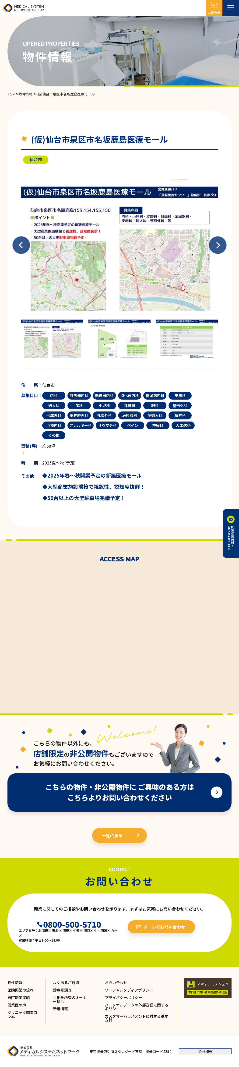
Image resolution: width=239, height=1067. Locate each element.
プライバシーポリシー (123, 997)
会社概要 (205, 1051)
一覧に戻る (112, 835)
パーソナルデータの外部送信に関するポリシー (136, 1006)
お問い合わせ (116, 982)
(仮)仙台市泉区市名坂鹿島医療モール (65, 94)
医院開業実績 (18, 997)
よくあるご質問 (66, 982)
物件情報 (25, 94)
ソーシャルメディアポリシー (129, 990)
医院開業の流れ (20, 990)
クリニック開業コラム (22, 1014)
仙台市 (35, 159)
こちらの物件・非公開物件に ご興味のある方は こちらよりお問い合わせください (119, 792)
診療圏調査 (62, 990)
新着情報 (60, 1008)
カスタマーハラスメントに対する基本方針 (136, 1018)
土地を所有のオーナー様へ (70, 999)
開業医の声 (16, 1005)
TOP (11, 94)
